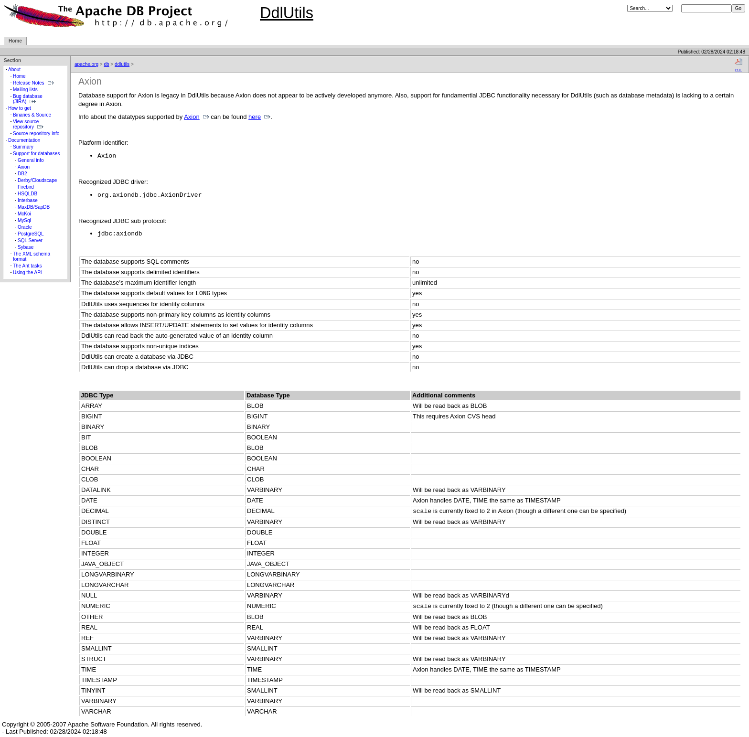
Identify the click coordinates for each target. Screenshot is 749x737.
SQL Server (30, 240)
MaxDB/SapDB (34, 207)
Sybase (25, 247)
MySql (24, 220)
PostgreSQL (30, 233)
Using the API (27, 272)
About (14, 69)
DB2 (22, 173)
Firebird (26, 187)
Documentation (24, 140)
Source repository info (36, 133)
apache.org (86, 64)
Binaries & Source (32, 114)
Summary (23, 147)
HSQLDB (27, 193)
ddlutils (122, 64)
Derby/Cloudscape (37, 180)
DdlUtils (286, 12)
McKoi (24, 213)
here (254, 116)
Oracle (25, 227)
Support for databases (36, 153)
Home (15, 40)
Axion (24, 167)
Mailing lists (25, 89)
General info (30, 160)
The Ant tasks (27, 265)
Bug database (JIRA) (28, 99)
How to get (19, 108)
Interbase (28, 200)
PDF (738, 64)
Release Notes (28, 82)
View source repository (26, 124)
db (106, 64)
